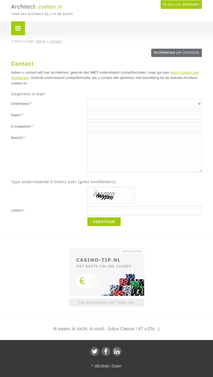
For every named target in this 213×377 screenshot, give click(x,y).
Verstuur (104, 222)
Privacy (117, 365)
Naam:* (17, 115)
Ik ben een (181, 4)
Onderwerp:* (21, 103)
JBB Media (101, 365)
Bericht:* (18, 138)
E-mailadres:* (22, 126)
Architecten (176, 52)
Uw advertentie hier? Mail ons (106, 302)
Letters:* (17, 210)
